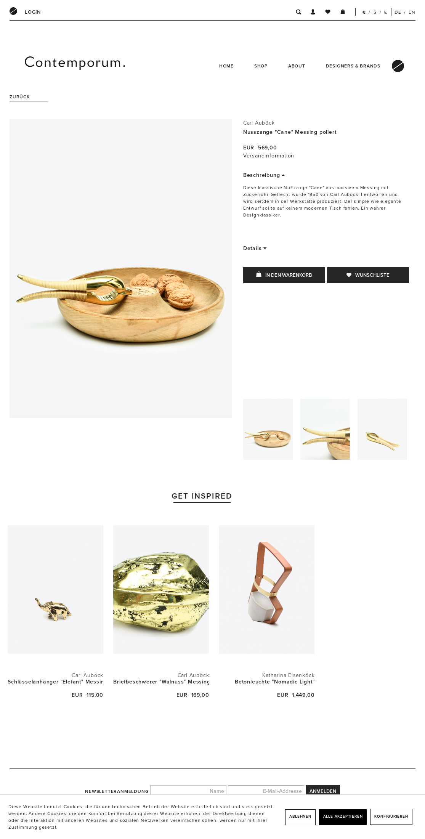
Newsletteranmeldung (117, 791)
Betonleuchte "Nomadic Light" (274, 682)
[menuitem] (32, 12)
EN (412, 12)
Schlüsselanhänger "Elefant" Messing (55, 682)
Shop (261, 66)
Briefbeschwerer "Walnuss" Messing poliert (161, 682)
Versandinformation (268, 155)
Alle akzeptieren (343, 816)
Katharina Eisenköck (288, 675)
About (296, 66)
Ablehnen (300, 816)
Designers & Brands (353, 66)
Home (226, 66)
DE (398, 12)
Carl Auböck (259, 123)
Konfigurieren (391, 816)
